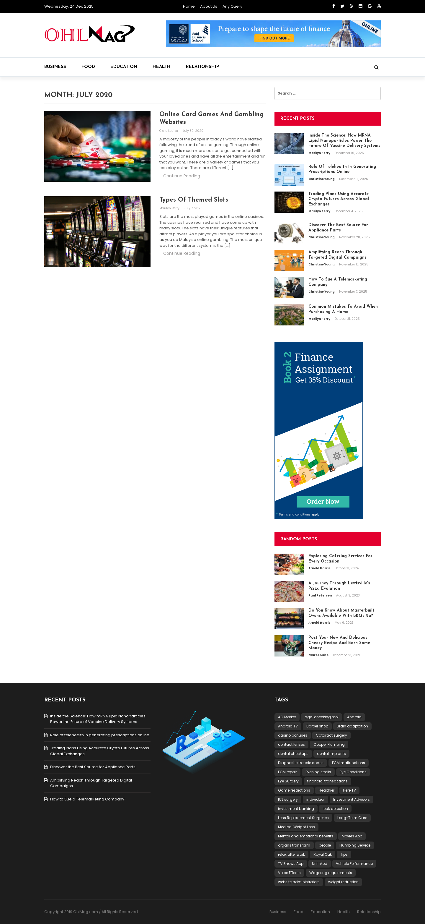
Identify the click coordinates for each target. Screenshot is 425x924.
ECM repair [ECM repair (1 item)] (287, 771)
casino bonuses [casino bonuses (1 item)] (292, 735)
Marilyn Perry (169, 208)
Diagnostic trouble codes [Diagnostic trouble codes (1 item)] (300, 762)
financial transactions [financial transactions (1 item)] (327, 781)
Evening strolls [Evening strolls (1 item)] (318, 771)
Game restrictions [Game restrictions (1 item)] (294, 790)
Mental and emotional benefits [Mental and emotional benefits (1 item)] (305, 836)
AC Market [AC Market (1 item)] (287, 716)
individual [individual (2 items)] (315, 799)
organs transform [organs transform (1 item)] (294, 845)
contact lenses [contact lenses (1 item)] (291, 744)
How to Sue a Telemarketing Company (87, 799)
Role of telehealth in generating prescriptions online (99, 735)
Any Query (232, 6)
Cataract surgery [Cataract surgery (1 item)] (331, 735)
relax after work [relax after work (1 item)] (291, 854)
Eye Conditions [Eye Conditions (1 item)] (353, 771)
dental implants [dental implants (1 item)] (331, 753)
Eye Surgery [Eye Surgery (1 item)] (288, 781)
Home (189, 6)
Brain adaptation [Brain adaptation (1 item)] (352, 726)
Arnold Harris (319, 568)
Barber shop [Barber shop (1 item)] (317, 726)
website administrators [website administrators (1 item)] (299, 881)
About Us (208, 6)
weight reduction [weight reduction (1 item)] (343, 881)
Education (123, 67)
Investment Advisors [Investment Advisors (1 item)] (351, 799)
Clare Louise (169, 131)
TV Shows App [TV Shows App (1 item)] (290, 863)
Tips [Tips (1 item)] (344, 854)
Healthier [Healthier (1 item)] (326, 790)
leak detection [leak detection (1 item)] (335, 808)
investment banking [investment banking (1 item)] (296, 808)
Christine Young (321, 179)
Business (55, 67)
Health (162, 67)
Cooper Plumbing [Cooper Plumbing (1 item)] (329, 744)
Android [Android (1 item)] (354, 716)
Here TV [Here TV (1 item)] (349, 790)
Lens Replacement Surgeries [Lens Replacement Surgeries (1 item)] (303, 817)
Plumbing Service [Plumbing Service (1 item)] (354, 845)
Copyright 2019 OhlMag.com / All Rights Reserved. (91, 912)
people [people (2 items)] (325, 845)
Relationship (202, 67)
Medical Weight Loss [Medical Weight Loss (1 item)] (296, 826)
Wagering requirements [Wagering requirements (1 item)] (330, 872)
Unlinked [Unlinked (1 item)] (319, 863)
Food (88, 67)
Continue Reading (181, 176)
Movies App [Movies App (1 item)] (352, 836)
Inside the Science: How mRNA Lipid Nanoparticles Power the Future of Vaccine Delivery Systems (98, 719)
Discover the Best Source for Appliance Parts (92, 767)
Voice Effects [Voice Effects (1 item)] (289, 872)
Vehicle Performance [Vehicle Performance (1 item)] (354, 863)
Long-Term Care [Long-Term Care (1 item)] (352, 817)
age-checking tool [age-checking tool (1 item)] (322, 716)
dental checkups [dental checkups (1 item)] (293, 753)
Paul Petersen (320, 595)
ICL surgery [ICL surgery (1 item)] (288, 799)
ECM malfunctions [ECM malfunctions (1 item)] (348, 762)
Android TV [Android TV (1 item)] (288, 726)
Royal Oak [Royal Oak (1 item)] (322, 854)
